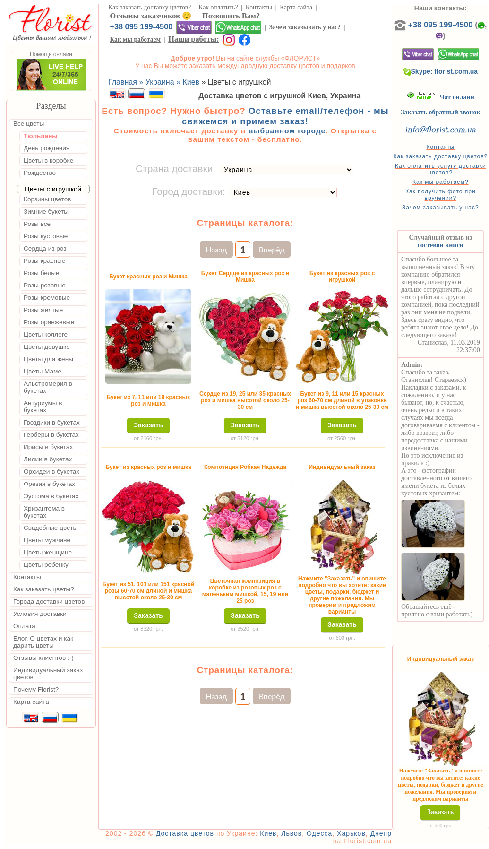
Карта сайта (296, 7)
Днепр (381, 833)
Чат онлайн (440, 97)
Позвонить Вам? (231, 15)
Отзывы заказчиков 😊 (150, 15)
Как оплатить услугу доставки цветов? (440, 169)
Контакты (259, 7)
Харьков (351, 833)
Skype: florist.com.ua (440, 71)
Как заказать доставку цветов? (149, 7)
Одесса (319, 833)
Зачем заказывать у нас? (305, 27)
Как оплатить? (218, 7)
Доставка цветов (185, 833)
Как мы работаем (135, 39)
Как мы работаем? (440, 182)
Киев (268, 833)
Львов (291, 833)
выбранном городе (287, 131)
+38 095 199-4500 (141, 26)
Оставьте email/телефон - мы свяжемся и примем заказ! (285, 116)
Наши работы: (193, 39)
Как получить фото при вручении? (440, 194)
